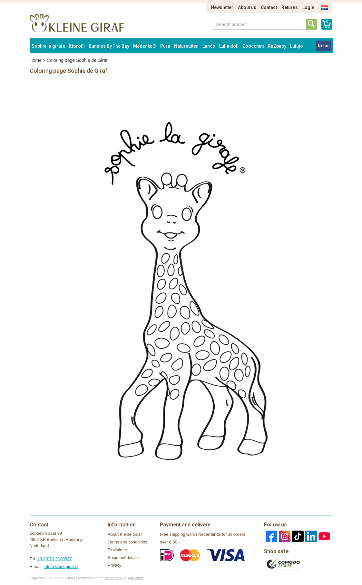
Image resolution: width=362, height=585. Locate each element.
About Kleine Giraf (125, 534)
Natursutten (186, 46)
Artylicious (135, 578)
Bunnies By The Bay (109, 46)
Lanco (208, 46)
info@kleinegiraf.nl (61, 566)
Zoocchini (253, 46)
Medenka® (144, 46)
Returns (289, 7)
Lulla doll (229, 46)
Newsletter (222, 7)
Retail (324, 45)
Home (36, 60)
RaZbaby (277, 46)
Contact (269, 7)
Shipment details (123, 557)
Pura (165, 46)
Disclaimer (117, 549)
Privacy (115, 565)
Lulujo (296, 46)
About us (247, 7)
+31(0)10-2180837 (54, 558)
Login (308, 7)
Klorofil (77, 46)
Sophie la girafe (48, 46)
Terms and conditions (127, 542)
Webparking (113, 578)
